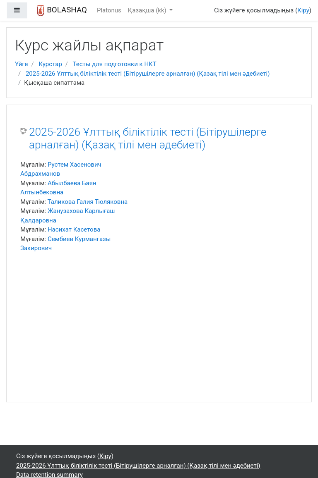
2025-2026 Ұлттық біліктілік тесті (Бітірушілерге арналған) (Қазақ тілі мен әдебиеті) (148, 73)
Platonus (109, 10)
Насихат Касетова (74, 229)
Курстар (50, 64)
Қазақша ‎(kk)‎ (148, 10)
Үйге (21, 64)
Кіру (303, 10)
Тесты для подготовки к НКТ (114, 64)
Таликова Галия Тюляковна (88, 202)
